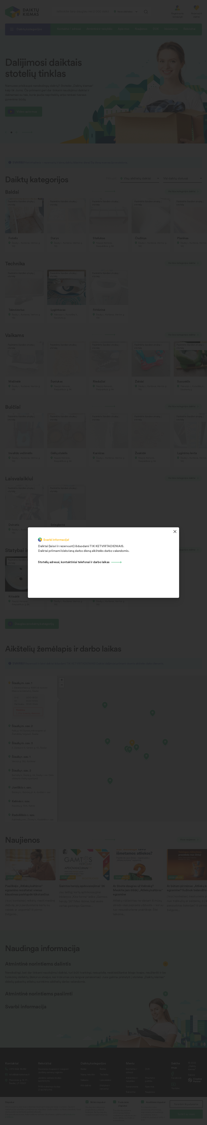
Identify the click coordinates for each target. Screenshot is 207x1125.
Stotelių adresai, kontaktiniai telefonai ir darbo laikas (74, 562)
